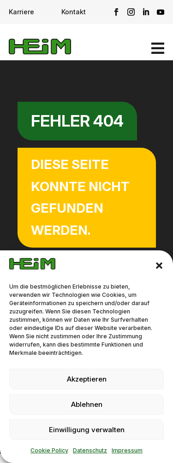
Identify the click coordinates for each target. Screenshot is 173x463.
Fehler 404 (77, 120)
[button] (159, 265)
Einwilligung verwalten (87, 429)
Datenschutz (90, 450)
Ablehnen (86, 404)
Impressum (127, 450)
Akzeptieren (87, 379)
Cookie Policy (49, 450)
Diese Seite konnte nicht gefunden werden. (80, 197)
